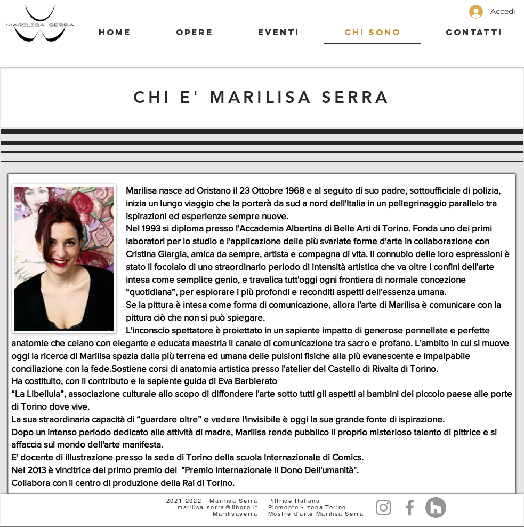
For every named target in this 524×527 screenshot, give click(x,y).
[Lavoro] (435, 507)
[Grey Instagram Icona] (383, 507)
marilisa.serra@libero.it (218, 507)
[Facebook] (409, 507)
